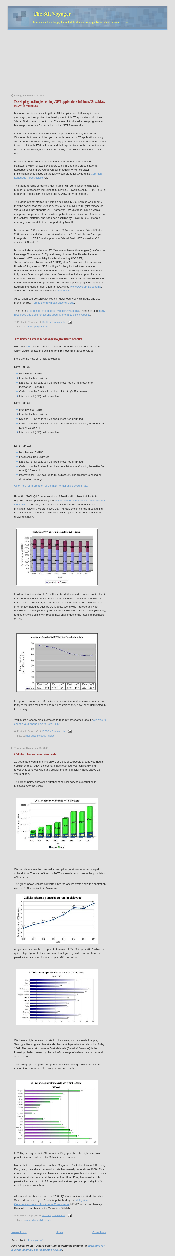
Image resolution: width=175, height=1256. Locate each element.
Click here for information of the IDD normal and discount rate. (51, 485)
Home (59, 1232)
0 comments (58, 322)
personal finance (46, 735)
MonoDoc (64, 290)
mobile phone (44, 1220)
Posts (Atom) (35, 1240)
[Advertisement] (57, 63)
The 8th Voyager (52, 14)
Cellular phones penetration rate (35, 754)
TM (28, 346)
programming (41, 326)
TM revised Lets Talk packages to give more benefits (48, 339)
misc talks (30, 735)
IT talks (29, 326)
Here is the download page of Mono (53, 302)
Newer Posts (19, 1232)
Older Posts (99, 1232)
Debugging (94, 286)
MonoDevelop (78, 286)
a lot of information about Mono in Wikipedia (53, 310)
